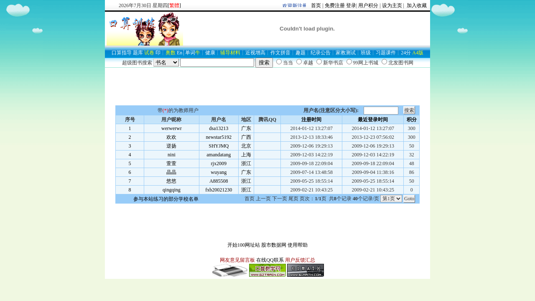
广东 (246, 128)
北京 (246, 146)
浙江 (246, 163)
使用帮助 (298, 245)
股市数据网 (273, 245)
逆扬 (171, 146)
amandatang (218, 155)
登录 (351, 5)
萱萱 (171, 163)
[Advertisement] (267, 86)
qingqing (172, 190)
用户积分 (368, 5)
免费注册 (335, 5)
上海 (246, 155)
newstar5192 (219, 137)
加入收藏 (416, 5)
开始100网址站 (243, 245)
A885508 (218, 181)
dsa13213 (218, 128)
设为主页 (392, 5)
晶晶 (171, 172)
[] (174, 5)
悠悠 (171, 181)
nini (172, 155)
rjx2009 (219, 163)
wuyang (219, 172)
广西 (246, 137)
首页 (316, 5)
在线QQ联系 (269, 260)
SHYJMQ (219, 146)
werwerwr (171, 128)
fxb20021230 (218, 190)
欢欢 (171, 137)
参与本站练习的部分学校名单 (166, 199)
